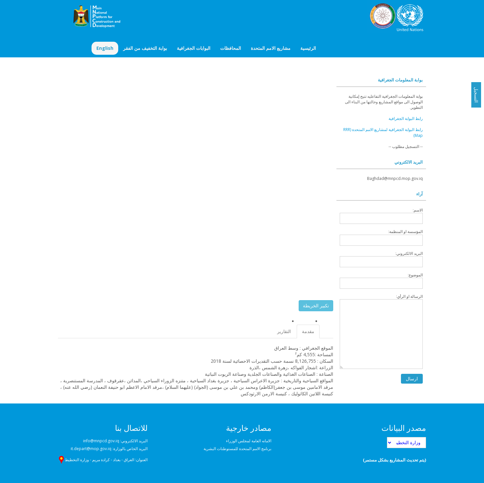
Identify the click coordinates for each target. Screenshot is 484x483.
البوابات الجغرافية (193, 48)
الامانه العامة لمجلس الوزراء (248, 441)
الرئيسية (308, 48)
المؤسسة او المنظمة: (381, 237)
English (104, 48)
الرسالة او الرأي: (381, 331)
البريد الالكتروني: (381, 259)
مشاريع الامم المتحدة (271, 48)
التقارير (284, 331)
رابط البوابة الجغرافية (406, 118)
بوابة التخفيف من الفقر (145, 48)
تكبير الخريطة (316, 305)
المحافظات (230, 48)
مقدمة (308, 331)
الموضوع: (381, 280)
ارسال (412, 378)
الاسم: (381, 215)
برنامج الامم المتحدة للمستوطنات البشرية (237, 448)
